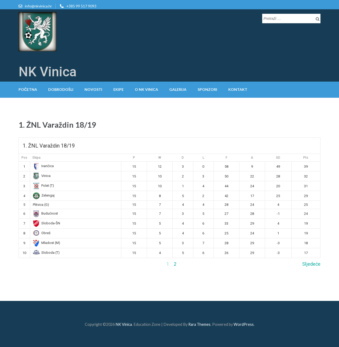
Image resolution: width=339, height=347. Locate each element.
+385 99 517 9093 (81, 6)
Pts (305, 157)
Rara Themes (199, 324)
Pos (24, 157)
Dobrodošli (60, 89)
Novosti (93, 89)
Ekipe (118, 89)
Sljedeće (311, 264)
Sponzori (207, 89)
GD (278, 157)
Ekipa (37, 157)
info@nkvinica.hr (38, 6)
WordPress (244, 324)
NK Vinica (48, 71)
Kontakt (237, 89)
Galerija (177, 89)
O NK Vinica (146, 89)
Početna (28, 89)
